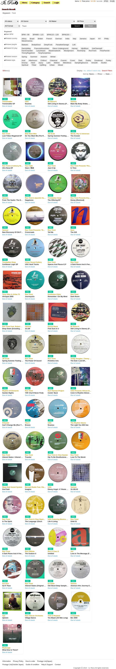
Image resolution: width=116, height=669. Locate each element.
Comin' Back (53, 393)
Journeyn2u (30, 296)
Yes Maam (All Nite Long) (58, 618)
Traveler (28, 457)
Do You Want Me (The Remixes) (37, 136)
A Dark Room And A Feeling (82, 264)
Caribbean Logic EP (10, 264)
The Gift (74, 232)
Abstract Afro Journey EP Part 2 (83, 586)
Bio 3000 (74, 618)
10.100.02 (74, 489)
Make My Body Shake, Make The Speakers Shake (90, 104)
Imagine (28, 489)
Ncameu (28, 104)
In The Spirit (7, 521)
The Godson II (30, 554)
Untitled (51, 554)
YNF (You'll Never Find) (34, 393)
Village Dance (30, 618)
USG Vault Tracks (32, 264)
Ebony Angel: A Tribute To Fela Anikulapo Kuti (66, 489)
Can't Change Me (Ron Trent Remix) (16, 425)
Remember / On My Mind (57, 296)
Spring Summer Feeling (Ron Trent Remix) (64, 136)
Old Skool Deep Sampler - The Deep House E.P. (66, 586)
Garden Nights (8, 393)
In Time (73, 168)
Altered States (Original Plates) (37, 586)
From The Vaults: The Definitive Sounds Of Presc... (22, 200)
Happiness (29, 200)
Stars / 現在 (29, 168)
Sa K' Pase (6, 586)
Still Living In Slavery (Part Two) (60, 104)
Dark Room (75, 296)
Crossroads (29, 232)
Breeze (28, 425)
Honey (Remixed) (77, 200)
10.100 (27, 329)
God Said (6, 489)
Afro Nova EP (7, 168)
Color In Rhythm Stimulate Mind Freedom (87, 393)
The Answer (75, 136)
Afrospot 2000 (7, 296)
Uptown (5, 618)
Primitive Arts (53, 361)
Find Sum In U (53, 329)
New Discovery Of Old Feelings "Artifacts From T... (22, 232)
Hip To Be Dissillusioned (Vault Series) (63, 457)
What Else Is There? (10, 650)
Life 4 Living (53, 521)
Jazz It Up (52, 168)
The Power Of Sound (33, 361)
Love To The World (78, 457)
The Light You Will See (79, 425)
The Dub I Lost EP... (78, 361)
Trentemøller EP (8, 104)
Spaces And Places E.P (57, 264)
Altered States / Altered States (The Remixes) (20, 457)
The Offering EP (54, 200)
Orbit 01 (74, 521)
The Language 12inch (33, 521)
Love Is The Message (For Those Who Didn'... (88, 554)
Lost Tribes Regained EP (12, 136)
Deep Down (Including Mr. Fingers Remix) (18, 329)
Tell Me (50, 232)
